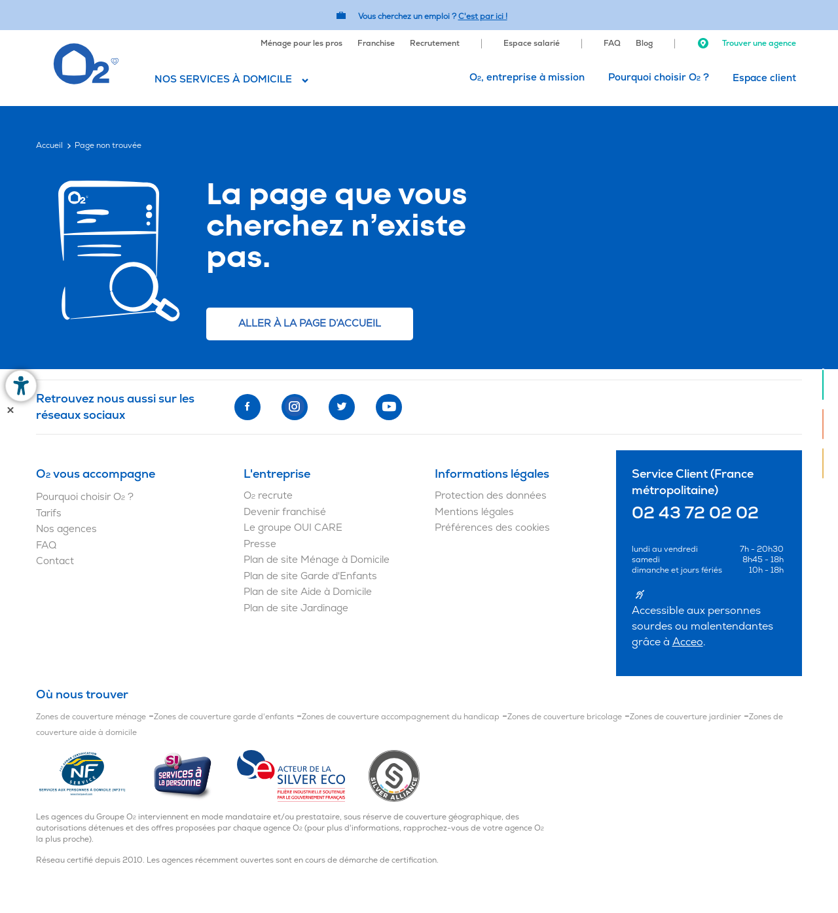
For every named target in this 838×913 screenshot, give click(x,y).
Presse (260, 544)
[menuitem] (301, 42)
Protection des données (491, 496)
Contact (55, 561)
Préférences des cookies (492, 528)
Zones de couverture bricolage (564, 717)
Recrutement (435, 43)
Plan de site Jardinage (296, 608)
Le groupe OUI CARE (293, 528)
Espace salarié (531, 43)
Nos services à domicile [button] (223, 79)
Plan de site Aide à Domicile (308, 592)
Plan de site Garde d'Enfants (310, 576)
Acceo (687, 642)
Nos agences (66, 529)
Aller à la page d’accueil (309, 323)
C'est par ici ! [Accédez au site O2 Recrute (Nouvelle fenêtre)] (482, 17)
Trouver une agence (746, 43)
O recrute (268, 496)
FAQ (612, 43)
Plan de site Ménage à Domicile (317, 560)
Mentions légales (474, 512)
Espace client (764, 78)
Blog (644, 43)
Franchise (376, 43)
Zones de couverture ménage (91, 717)
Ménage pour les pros (301, 43)
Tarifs (49, 513)
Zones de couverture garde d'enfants (224, 717)
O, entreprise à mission (527, 77)
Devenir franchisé (285, 512)
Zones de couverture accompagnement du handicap (401, 717)
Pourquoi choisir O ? (658, 77)
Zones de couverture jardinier (685, 717)
